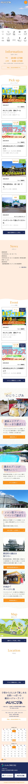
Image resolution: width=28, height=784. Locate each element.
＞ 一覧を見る (22, 267)
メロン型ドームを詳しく (13, 530)
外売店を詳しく (13, 600)
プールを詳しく (13, 482)
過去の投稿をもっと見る (14, 232)
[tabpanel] (14, 14)
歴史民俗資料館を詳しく (13, 567)
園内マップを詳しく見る (14, 640)
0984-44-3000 (15, 708)
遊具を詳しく (13, 437)
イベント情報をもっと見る (14, 380)
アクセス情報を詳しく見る (14, 682)
